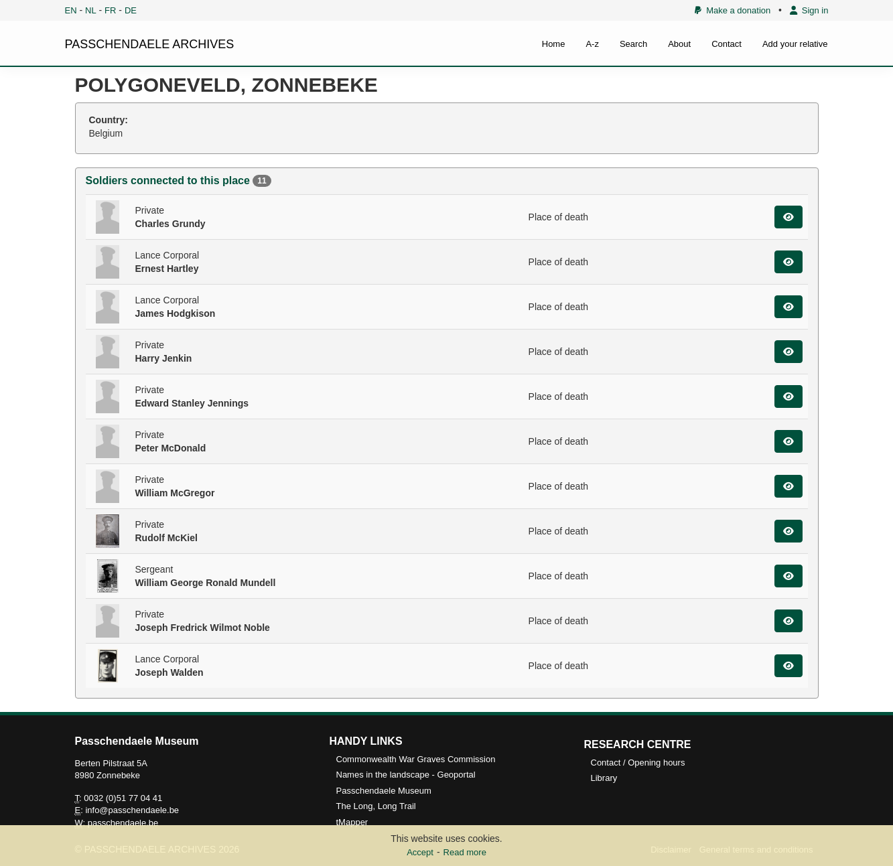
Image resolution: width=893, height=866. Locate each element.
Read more (464, 852)
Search (633, 44)
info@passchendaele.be (132, 810)
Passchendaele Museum (383, 791)
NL (90, 10)
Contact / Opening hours (638, 762)
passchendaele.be (123, 823)
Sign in (809, 10)
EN (71, 10)
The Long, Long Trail (376, 806)
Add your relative (795, 44)
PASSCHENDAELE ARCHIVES (149, 44)
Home (553, 44)
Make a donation (732, 10)
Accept (420, 852)
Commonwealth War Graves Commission (416, 759)
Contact (726, 44)
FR (110, 10)
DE (131, 10)
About (679, 44)
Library (604, 778)
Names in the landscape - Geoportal (406, 775)
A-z (592, 44)
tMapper (352, 822)
